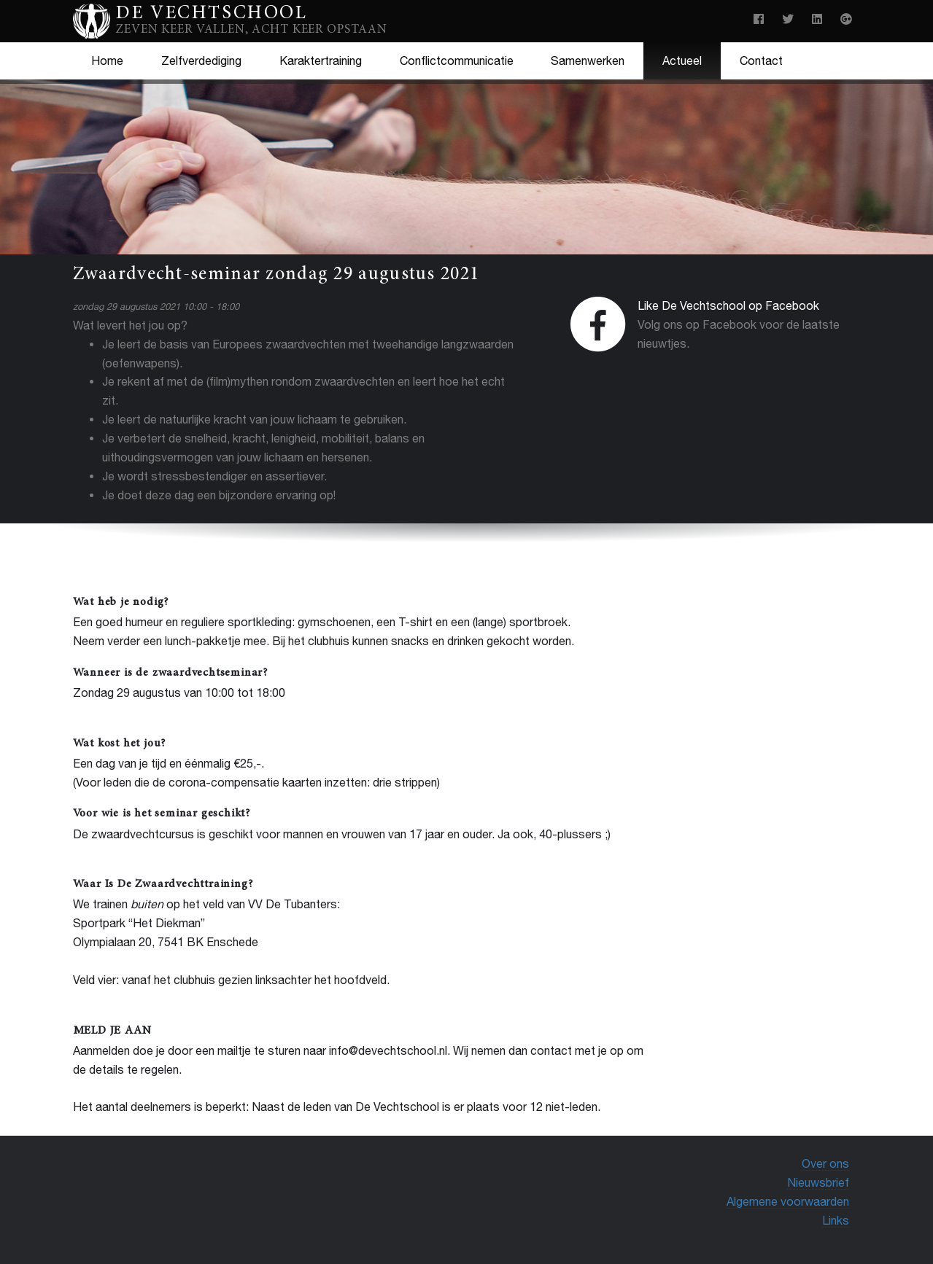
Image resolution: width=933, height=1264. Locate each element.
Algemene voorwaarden (788, 1201)
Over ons (825, 1163)
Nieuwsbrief (818, 1182)
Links (835, 1220)
